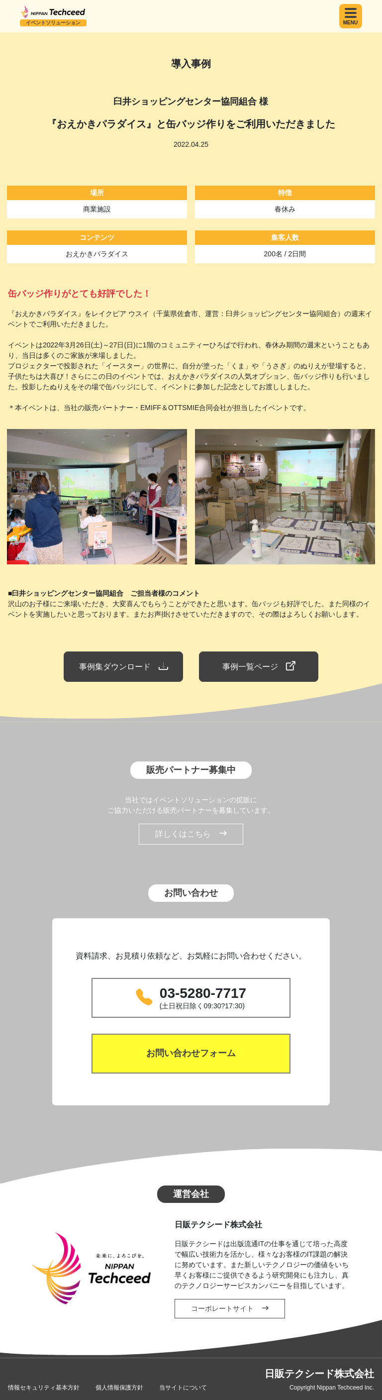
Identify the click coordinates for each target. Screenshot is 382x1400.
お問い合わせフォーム (191, 1053)
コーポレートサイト (230, 1308)
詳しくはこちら (191, 834)
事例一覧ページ (258, 666)
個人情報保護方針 (119, 1387)
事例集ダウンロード (123, 666)
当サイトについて (183, 1387)
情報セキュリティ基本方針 (44, 1387)
